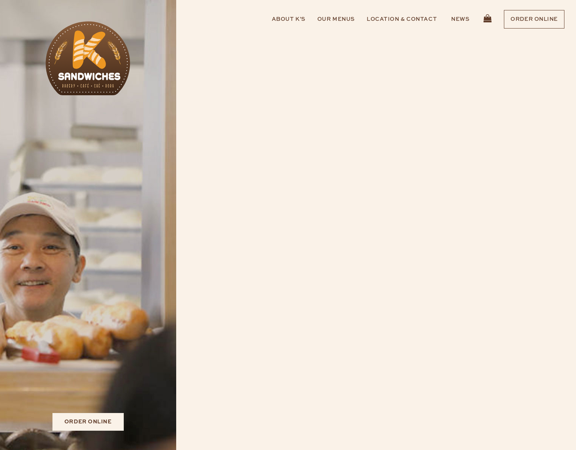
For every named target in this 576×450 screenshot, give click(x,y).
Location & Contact (402, 19)
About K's (288, 19)
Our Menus (336, 19)
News (460, 19)
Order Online (534, 19)
